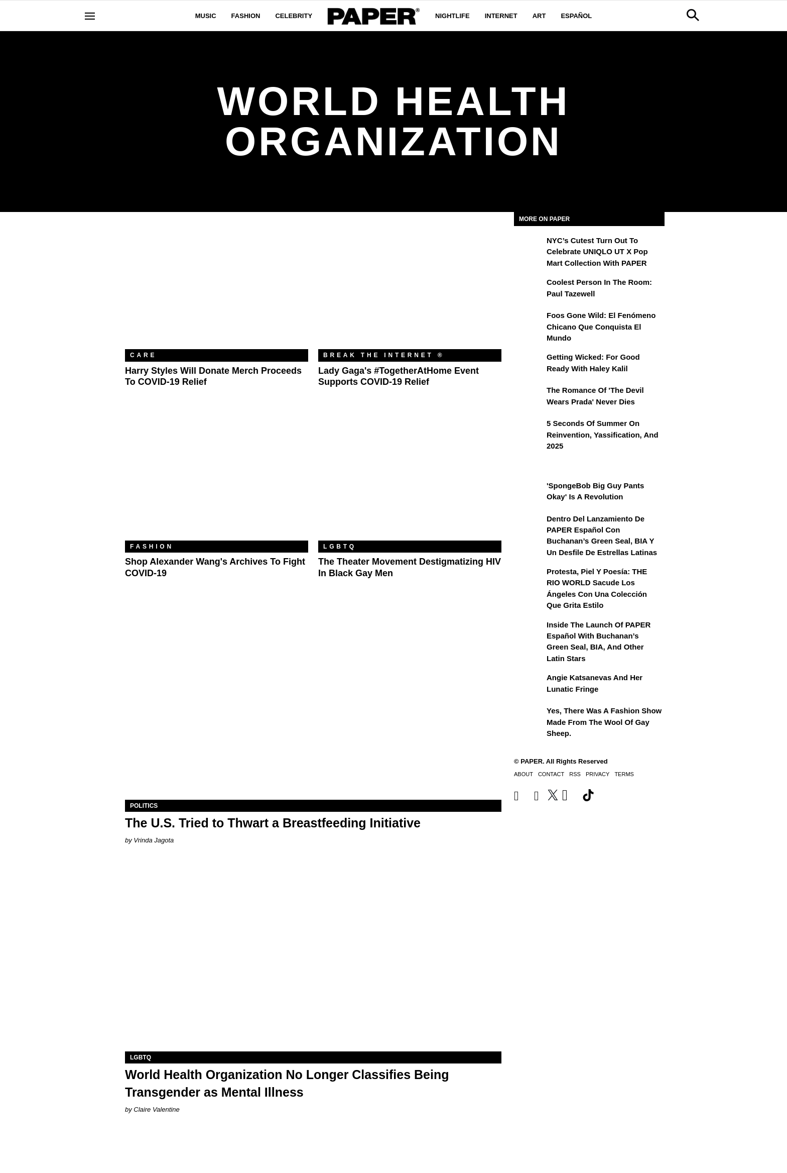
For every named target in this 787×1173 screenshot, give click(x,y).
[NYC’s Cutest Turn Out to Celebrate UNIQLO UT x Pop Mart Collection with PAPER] (529, 247)
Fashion (245, 16)
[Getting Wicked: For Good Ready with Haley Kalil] (529, 364)
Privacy (597, 774)
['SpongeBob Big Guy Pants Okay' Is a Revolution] (529, 492)
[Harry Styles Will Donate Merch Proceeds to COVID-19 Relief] (216, 288)
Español (576, 16)
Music (205, 16)
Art (539, 16)
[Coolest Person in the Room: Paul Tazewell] (529, 289)
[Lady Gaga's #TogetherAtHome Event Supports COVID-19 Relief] (409, 288)
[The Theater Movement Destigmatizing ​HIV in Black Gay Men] (409, 479)
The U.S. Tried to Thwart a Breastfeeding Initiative (273, 823)
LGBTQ (339, 546)
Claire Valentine (156, 1109)
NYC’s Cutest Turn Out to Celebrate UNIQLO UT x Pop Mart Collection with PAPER (597, 251)
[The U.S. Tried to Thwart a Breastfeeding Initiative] (313, 705)
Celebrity (293, 16)
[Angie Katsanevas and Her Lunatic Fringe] (529, 684)
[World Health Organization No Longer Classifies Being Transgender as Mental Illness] (313, 957)
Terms (624, 774)
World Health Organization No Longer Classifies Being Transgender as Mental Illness (287, 1083)
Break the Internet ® (384, 355)
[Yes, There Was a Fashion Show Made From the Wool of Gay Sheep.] (529, 717)
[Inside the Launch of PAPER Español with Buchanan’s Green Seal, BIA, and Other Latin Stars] (529, 632)
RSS (575, 774)
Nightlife (452, 16)
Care (143, 355)
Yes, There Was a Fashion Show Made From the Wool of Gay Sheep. (604, 721)
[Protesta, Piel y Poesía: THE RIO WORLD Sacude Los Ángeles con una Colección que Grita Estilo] (529, 578)
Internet (501, 16)
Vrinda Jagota (154, 840)
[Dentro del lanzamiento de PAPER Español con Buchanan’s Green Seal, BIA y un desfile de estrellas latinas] (529, 526)
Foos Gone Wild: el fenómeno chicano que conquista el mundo (601, 326)
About (523, 774)
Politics (144, 805)
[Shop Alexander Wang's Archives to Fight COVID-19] (216, 479)
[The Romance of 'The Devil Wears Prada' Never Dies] (529, 397)
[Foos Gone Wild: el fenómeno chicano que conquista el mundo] (529, 322)
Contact (551, 774)
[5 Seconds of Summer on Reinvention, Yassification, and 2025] (529, 430)
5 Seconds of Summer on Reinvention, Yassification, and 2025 (603, 434)
